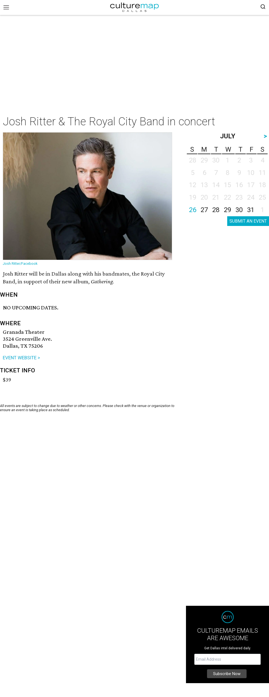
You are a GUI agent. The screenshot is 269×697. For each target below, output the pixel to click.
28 (215, 210)
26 (192, 210)
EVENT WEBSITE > (21, 357)
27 (204, 210)
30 (239, 210)
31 (250, 210)
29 (227, 210)
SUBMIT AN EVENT (248, 221)
